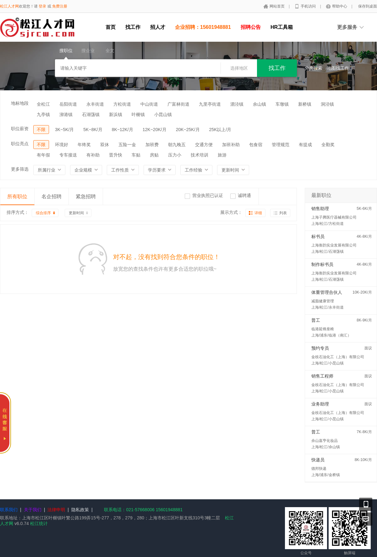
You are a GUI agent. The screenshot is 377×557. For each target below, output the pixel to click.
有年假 (43, 154)
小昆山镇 (163, 114)
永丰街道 (95, 104)
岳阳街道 (68, 104)
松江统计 (39, 523)
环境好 (61, 144)
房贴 (154, 154)
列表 (283, 213)
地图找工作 (338, 68)
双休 (104, 144)
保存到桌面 (367, 6)
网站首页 (278, 6)
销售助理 (320, 208)
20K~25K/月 (188, 129)
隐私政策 (80, 509)
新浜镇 (115, 114)
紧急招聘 (86, 196)
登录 (42, 6)
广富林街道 (178, 104)
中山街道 (149, 104)
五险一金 (127, 144)
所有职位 (17, 196)
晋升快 (115, 154)
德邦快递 (318, 468)
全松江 (43, 104)
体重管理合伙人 (326, 292)
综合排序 (43, 213)
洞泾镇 (327, 104)
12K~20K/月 (155, 129)
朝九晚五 (177, 144)
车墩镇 (282, 104)
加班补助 (231, 144)
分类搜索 (313, 68)
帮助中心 (340, 6)
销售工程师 (322, 376)
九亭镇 (43, 114)
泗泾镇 (236, 104)
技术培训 (199, 154)
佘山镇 (259, 104)
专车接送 (68, 154)
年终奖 (84, 144)
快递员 (318, 459)
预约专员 (320, 348)
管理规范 (280, 144)
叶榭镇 (138, 114)
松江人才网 (9, 6)
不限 (41, 129)
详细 (258, 213)
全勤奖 (328, 144)
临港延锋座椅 (322, 329)
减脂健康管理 (322, 301)
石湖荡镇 (91, 114)
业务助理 (320, 403)
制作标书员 (322, 264)
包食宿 (255, 144)
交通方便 (204, 144)
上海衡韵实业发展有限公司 (334, 245)
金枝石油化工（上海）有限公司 (337, 357)
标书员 (318, 236)
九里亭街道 (210, 104)
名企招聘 (51, 196)
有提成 (305, 144)
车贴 (136, 154)
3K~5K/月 (64, 129)
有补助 (93, 154)
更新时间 (76, 213)
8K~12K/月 (122, 129)
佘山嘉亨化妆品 (324, 440)
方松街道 (122, 104)
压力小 (174, 154)
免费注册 (59, 6)
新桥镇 (304, 104)
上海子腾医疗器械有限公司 (334, 217)
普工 (315, 320)
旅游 (222, 154)
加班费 (152, 144)
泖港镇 (66, 114)
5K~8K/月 (92, 129)
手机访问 (309, 6)
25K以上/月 (220, 129)
